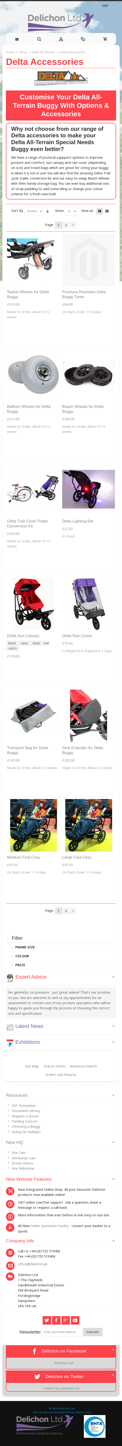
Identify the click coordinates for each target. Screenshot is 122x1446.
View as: (87, 210)
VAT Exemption (24, 1105)
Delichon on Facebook (58, 1350)
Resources (17, 1095)
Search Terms (54, 1066)
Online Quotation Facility (49, 1226)
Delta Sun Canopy (23, 636)
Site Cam (19, 1152)
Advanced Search (83, 1066)
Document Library (26, 1110)
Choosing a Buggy (26, 1126)
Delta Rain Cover (77, 636)
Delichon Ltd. (66, 1408)
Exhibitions (27, 1042)
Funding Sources (25, 1121)
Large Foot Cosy (76, 857)
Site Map (32, 1066)
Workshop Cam (24, 1158)
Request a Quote (25, 1116)
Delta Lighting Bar (78, 521)
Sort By (17, 210)
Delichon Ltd (63, 1363)
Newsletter (30, 1332)
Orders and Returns (60, 1074)
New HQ (14, 1142)
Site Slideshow (23, 1168)
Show (59, 210)
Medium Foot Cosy (23, 857)
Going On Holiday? (26, 1132)
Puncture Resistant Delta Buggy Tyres (84, 294)
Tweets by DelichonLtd (61, 1388)
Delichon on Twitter (58, 1376)
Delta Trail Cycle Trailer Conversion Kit (27, 523)
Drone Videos (22, 1163)
